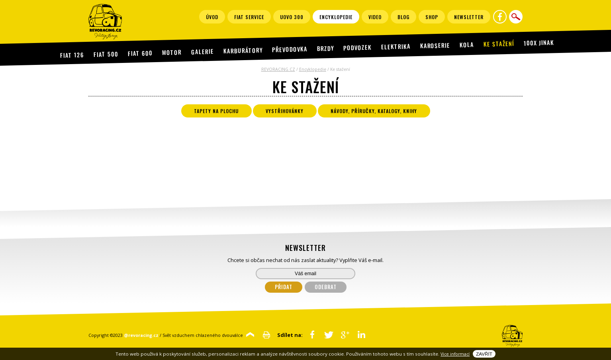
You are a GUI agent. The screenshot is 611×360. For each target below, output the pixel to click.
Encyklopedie (312, 69)
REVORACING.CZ (278, 69)
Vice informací (455, 354)
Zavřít (484, 353)
